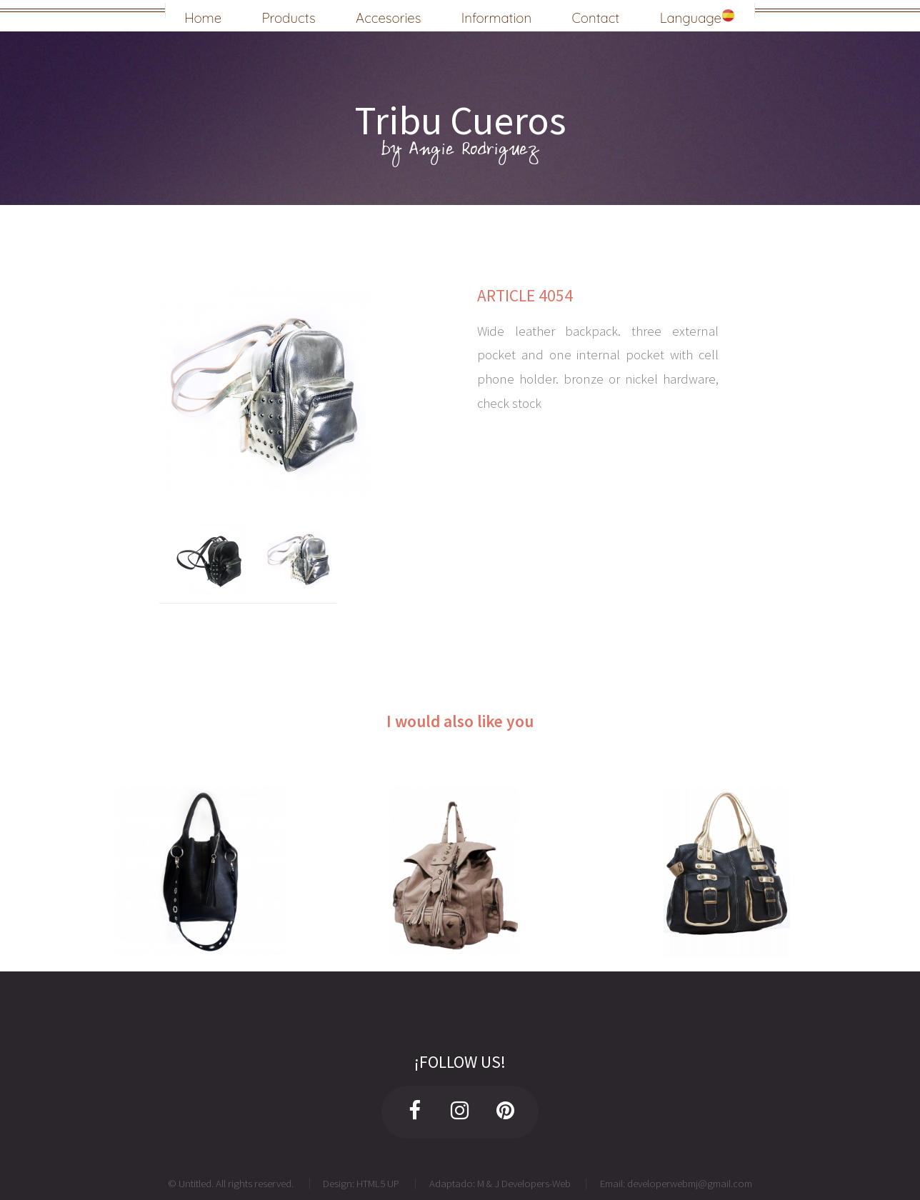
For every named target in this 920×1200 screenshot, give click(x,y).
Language (698, 16)
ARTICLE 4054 (525, 295)
